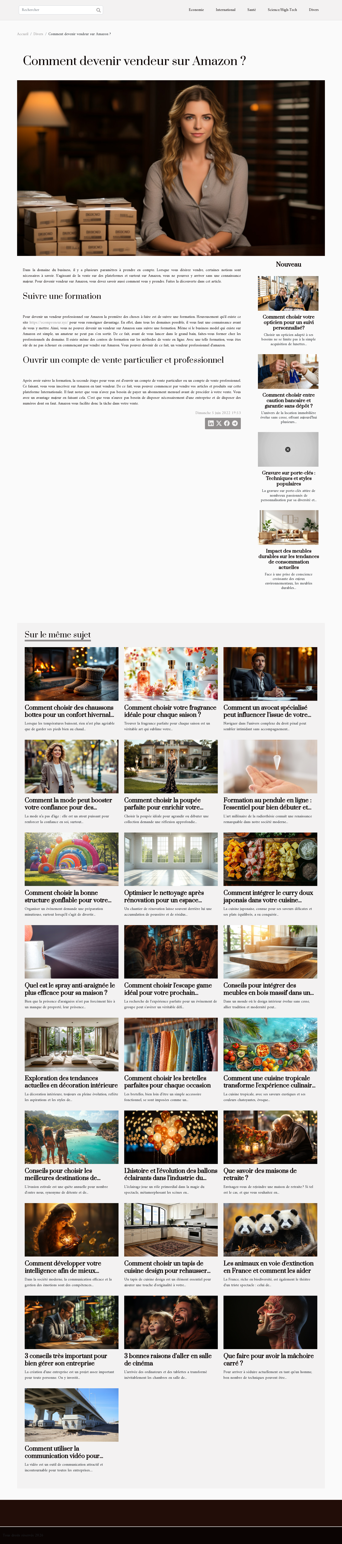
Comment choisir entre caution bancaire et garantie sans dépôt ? (288, 400)
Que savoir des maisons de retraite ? (260, 1174)
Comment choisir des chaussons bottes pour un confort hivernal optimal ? (69, 715)
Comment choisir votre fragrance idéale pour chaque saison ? (170, 711)
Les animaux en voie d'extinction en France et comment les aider (268, 1267)
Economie (196, 10)
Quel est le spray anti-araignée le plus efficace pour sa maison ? (70, 989)
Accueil (22, 34)
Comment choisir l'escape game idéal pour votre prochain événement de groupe (168, 993)
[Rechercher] (61, 9)
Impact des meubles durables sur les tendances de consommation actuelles (288, 559)
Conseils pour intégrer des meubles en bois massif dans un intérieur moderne (266, 993)
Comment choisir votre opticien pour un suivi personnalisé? (288, 322)
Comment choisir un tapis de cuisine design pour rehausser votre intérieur (165, 1271)
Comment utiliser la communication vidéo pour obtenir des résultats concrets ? (67, 1456)
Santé (251, 10)
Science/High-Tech (282, 10)
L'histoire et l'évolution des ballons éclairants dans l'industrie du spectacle (170, 1178)
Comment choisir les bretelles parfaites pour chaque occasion (167, 1082)
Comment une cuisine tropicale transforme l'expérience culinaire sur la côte (269, 1086)
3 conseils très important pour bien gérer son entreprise (66, 1359)
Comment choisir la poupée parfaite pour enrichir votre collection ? (162, 808)
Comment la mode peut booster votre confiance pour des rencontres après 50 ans (68, 808)
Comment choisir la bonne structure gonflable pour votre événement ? (66, 900)
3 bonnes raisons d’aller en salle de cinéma (168, 1359)
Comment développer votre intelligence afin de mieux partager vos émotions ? (63, 1271)
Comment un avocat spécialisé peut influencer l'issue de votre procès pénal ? (265, 715)
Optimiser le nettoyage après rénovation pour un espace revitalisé (164, 900)
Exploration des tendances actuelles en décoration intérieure (71, 1082)
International (225, 10)
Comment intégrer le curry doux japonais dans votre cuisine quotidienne (268, 900)
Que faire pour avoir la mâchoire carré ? (268, 1359)
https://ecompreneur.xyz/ (48, 322)
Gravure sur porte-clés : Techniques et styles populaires (288, 478)
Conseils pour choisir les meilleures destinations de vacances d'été (61, 1178)
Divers (314, 10)
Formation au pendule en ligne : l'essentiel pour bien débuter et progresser (267, 808)
